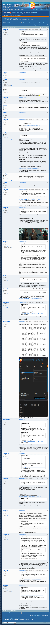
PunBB (36, 622)
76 (23, 22)
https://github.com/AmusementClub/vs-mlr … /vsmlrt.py (30, 496)
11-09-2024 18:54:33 (22, 112)
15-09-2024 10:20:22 (22, 534)
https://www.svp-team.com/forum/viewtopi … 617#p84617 (30, 199)
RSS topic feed (44, 27)
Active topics (35, 9)
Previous (9, 22)
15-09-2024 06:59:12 (22, 453)
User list (14, 0)
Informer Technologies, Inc (44, 622)
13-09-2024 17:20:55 (22, 207)
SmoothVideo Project (10, 5)
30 (7, 109)
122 (7, 102)
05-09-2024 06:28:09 (22, 72)
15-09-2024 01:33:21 (22, 419)
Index (8, 0)
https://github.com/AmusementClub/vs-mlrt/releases (29, 168)
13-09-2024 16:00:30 (22, 182)
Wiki (4, 0)
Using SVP (17, 18)
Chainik (5, 79)
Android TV (35, 12)
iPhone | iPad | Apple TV (17, 12)
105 (40, 22)
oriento (5, 105)
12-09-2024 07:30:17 (22, 119)
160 (7, 34)
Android (29, 12)
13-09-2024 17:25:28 (22, 241)
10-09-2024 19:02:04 (22, 79)
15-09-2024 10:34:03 (22, 570)
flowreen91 (6, 97)
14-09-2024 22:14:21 (22, 321)
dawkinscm (6, 87)
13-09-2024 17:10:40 (22, 189)
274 (7, 92)
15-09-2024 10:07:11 (22, 510)
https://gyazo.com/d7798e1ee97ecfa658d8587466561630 (30, 298)
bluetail (5, 72)
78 (29, 22)
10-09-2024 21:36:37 (22, 97)
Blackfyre (5, 29)
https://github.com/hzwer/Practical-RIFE (33, 125)
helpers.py (21, 505)
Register (25, 0)
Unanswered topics (44, 9)
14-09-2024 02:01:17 (22, 288)
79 (33, 22)
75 (19, 22)
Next (44, 22)
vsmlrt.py (21, 508)
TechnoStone (6, 321)
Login (31, 0)
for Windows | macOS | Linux (12, 14)
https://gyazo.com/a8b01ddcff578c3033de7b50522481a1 (30, 579)
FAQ (7, 15)
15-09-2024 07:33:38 (22, 478)
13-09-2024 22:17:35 (22, 275)
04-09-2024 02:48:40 (22, 29)
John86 (5, 112)
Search (20, 0)
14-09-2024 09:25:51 (22, 302)
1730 (8, 84)
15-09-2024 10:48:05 (22, 585)
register (39, 25)
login (35, 25)
